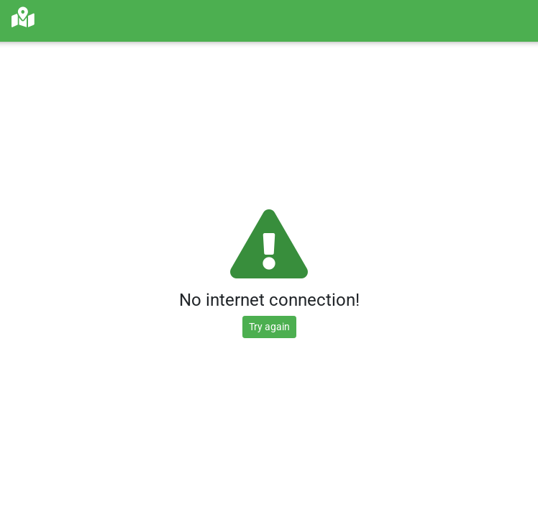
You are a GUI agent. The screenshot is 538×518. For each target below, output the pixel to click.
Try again (269, 326)
